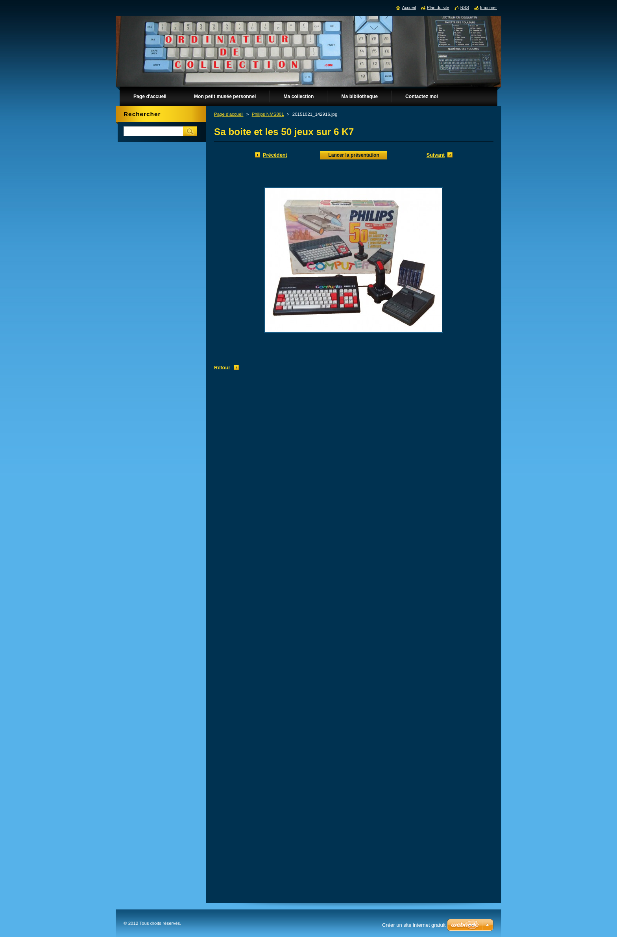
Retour (222, 367)
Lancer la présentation (353, 155)
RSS (464, 7)
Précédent (275, 155)
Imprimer (488, 7)
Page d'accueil (229, 114)
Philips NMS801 (268, 114)
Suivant (436, 155)
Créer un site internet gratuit (413, 925)
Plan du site (438, 7)
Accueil (409, 7)
